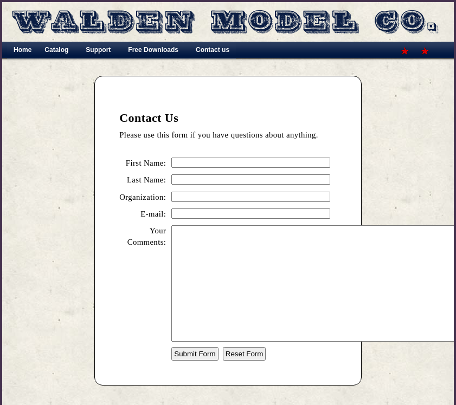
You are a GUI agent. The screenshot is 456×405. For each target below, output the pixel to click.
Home (22, 50)
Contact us (212, 50)
